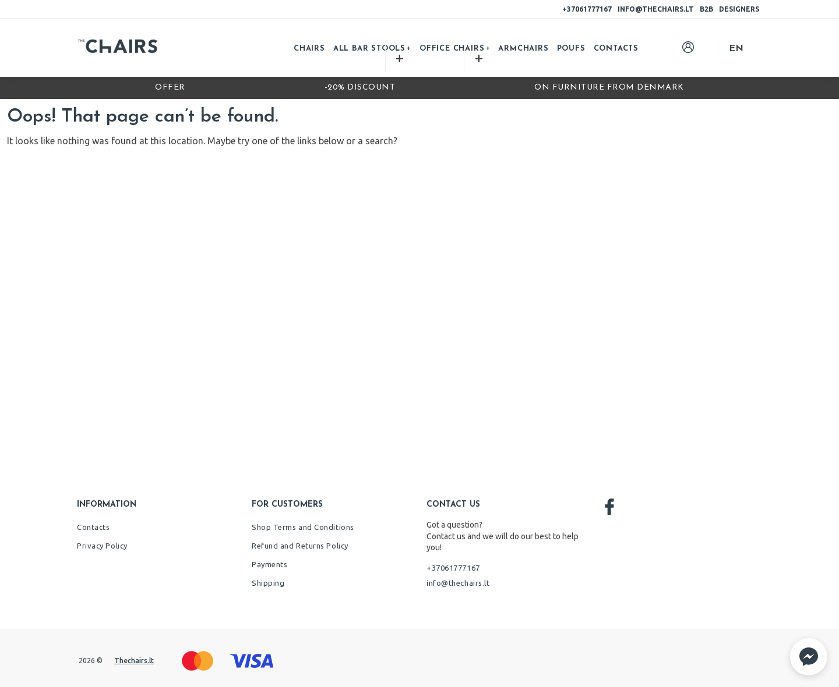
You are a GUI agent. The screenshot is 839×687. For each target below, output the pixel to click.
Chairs (309, 48)
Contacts (616, 48)
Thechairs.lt (134, 660)
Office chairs (452, 48)
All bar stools (369, 48)
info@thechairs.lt (656, 9)
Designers (739, 9)
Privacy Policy (102, 546)
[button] (808, 656)
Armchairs (523, 48)
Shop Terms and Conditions (303, 527)
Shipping (268, 583)
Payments (269, 564)
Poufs (571, 48)
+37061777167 (587, 9)
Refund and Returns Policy (300, 546)
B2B (706, 9)
